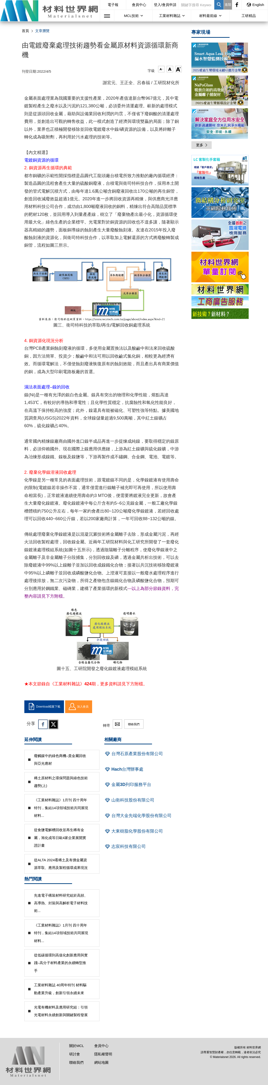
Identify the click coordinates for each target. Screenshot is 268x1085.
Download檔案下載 (44, 706)
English (255, 4)
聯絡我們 (134, 724)
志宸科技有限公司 (125, 846)
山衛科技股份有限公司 (129, 800)
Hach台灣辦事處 (123, 769)
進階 (228, 4)
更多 (202, 145)
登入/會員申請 (165, 5)
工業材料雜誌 (169, 16)
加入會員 (79, 706)
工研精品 (249, 16)
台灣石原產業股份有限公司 (133, 753)
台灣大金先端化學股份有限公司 (138, 815)
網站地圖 (101, 1062)
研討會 (74, 1054)
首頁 (25, 31)
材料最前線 (208, 16)
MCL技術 (131, 16)
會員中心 (139, 5)
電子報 (113, 5)
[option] (220, 171)
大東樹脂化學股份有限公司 (133, 831)
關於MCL (76, 1046)
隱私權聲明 (103, 1054)
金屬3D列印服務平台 (127, 784)
